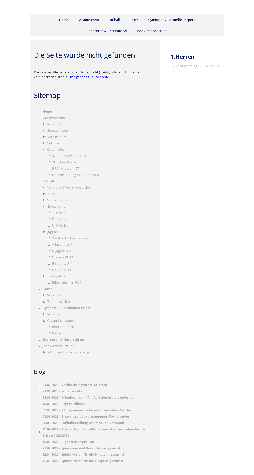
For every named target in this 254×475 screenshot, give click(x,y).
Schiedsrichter (58, 200)
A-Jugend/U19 (62, 244)
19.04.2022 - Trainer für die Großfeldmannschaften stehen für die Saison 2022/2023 (94, 432)
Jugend (52, 232)
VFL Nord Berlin (64, 162)
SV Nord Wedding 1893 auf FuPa (195, 66)
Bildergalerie (57, 276)
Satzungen (55, 143)
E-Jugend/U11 (62, 263)
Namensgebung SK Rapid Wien (75, 175)
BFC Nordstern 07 (65, 168)
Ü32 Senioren (62, 219)
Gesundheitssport (61, 320)
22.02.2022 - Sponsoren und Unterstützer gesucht (81, 448)
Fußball (114, 20)
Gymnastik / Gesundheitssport (171, 20)
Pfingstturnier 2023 (66, 282)
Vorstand (54, 124)
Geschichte (55, 149)
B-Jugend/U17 (62, 251)
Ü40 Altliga (60, 225)
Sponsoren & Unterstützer (107, 31)
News (51, 194)
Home (63, 20)
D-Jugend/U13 (62, 257)
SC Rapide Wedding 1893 (70, 156)
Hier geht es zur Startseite (89, 77)
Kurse (56, 333)
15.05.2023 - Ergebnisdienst (64, 404)
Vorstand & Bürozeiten (69, 238)
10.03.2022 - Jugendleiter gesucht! (69, 442)
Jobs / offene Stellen (152, 31)
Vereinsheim (56, 137)
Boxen (134, 20)
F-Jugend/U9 (61, 270)
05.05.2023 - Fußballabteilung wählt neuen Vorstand (83, 423)
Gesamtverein (88, 20)
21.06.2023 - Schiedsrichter (63, 391)
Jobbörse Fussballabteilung (68, 352)
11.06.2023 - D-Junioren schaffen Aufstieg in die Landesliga (88, 397)
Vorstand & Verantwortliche (68, 187)
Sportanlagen (57, 130)
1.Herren (58, 213)
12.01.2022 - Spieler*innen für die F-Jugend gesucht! (83, 461)
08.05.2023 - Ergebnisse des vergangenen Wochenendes (86, 416)
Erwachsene (56, 206)
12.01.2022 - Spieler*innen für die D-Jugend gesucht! (83, 454)
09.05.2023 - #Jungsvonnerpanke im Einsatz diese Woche (87, 410)
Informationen (63, 327)
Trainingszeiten (59, 301)
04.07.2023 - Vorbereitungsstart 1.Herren (75, 385)
